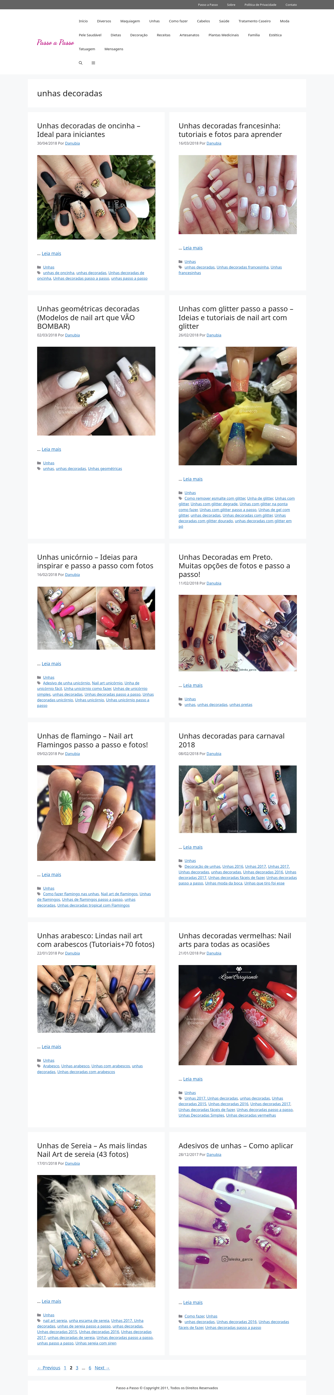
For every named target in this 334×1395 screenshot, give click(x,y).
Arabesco (51, 1066)
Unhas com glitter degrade (214, 503)
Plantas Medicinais (224, 35)
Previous (48, 1368)
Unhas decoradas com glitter (248, 515)
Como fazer (178, 21)
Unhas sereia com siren (95, 1343)
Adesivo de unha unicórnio (66, 683)
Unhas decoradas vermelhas (251, 1115)
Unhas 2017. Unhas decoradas (211, 1098)
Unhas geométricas (105, 468)
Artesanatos (189, 35)
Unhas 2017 (255, 866)
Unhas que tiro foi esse (264, 883)
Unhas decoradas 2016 (263, 872)
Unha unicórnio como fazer (87, 688)
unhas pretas (240, 704)
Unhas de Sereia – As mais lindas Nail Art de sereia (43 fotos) (92, 1150)
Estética (275, 35)
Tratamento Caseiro (255, 21)
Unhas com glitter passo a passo (227, 509)
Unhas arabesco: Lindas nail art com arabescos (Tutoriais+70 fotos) (95, 940)
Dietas (116, 35)
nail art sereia (55, 1320)
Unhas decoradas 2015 (57, 1331)
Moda (284, 21)
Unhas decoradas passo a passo (81, 278)
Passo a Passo (208, 5)
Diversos (104, 21)
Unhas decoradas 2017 (270, 1103)
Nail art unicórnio (107, 683)
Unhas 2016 (232, 866)
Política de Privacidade (260, 5)
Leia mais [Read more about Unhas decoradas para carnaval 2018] (193, 847)
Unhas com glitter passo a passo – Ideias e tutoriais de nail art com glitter (236, 317)
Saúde (224, 21)
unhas (48, 468)
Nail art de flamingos (119, 893)
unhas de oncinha (58, 272)
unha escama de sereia (89, 1320)
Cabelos (203, 21)
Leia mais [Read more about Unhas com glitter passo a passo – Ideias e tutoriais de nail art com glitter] (193, 479)
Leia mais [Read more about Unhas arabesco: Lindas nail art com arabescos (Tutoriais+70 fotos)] (51, 1047)
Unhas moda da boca (223, 883)
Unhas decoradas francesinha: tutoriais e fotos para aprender (230, 130)
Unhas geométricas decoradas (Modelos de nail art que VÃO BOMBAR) (88, 317)
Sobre (231, 5)
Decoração (139, 35)
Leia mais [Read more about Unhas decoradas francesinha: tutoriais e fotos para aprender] (193, 248)
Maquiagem (130, 21)
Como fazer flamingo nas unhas (71, 893)
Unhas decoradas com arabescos (86, 1071)
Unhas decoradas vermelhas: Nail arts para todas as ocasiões (235, 940)
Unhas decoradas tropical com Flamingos (93, 905)
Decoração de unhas (203, 866)
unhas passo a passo (129, 278)
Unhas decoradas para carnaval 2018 (232, 740)
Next (102, 1368)
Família (254, 35)
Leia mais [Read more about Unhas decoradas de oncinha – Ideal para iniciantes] (51, 253)
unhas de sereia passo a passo (84, 1326)
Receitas (163, 35)
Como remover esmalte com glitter (215, 498)
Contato (291, 5)
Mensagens (113, 49)
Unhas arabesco (75, 1066)
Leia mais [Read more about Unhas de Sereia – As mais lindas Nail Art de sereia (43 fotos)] (51, 1301)
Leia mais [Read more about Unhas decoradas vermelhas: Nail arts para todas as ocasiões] (193, 1079)
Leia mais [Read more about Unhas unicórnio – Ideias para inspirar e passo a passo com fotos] (51, 664)
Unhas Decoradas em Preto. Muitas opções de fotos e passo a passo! (234, 565)
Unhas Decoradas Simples (201, 1115)
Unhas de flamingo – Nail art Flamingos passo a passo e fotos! (92, 740)
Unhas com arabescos (110, 1066)
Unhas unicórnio (89, 699)
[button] (80, 63)
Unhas (154, 21)
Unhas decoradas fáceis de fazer (236, 877)
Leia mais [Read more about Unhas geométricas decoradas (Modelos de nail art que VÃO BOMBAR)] (51, 449)
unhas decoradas (91, 272)
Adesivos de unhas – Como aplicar (236, 1145)
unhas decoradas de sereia (71, 1337)
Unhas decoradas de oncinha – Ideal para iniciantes (88, 130)
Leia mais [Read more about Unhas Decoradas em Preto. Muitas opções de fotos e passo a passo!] (193, 685)
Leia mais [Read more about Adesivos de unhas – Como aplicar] (193, 1302)
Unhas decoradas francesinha (243, 267)
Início (83, 21)
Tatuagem (87, 49)
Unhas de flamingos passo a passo (92, 899)
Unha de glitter (260, 498)
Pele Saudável (90, 35)
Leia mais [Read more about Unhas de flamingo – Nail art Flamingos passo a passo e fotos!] (51, 875)
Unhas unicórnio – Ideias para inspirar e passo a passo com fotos (95, 561)
